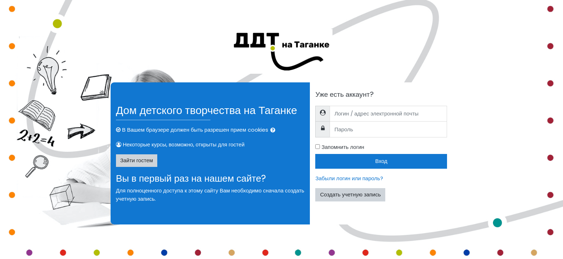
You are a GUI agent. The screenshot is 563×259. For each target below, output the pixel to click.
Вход (381, 161)
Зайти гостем (136, 160)
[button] (274, 130)
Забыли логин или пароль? (349, 178)
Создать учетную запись (350, 194)
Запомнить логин (342, 147)
